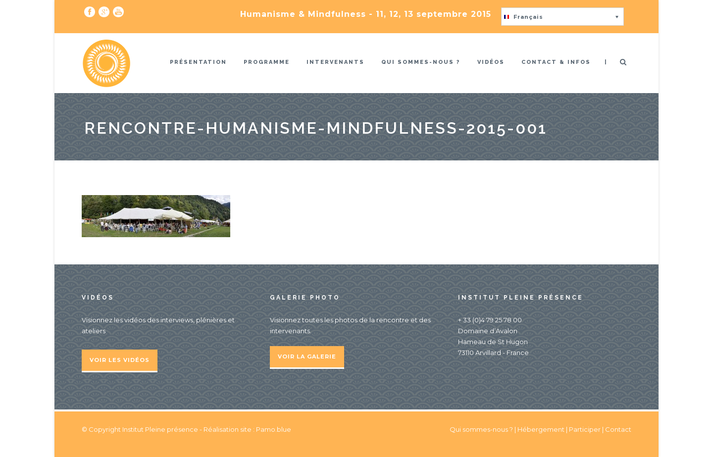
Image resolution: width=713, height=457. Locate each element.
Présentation (198, 62)
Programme (267, 62)
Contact (618, 429)
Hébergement (540, 429)
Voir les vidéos (120, 359)
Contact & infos (556, 62)
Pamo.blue (273, 429)
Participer (585, 429)
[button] (562, 16)
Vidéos (491, 62)
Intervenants (335, 62)
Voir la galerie (307, 356)
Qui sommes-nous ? (420, 62)
